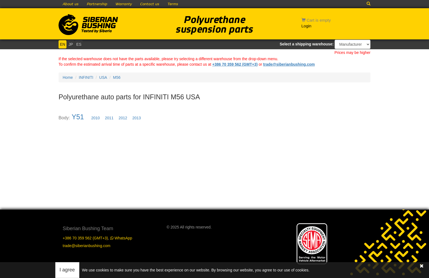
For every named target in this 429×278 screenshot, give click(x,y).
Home (68, 77)
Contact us (149, 4)
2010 (95, 118)
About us (71, 4)
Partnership (97, 4)
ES (79, 44)
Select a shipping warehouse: (307, 44)
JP (70, 44)
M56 (116, 77)
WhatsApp (121, 238)
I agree (67, 270)
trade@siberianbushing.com (289, 64)
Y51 (78, 117)
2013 (136, 118)
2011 (109, 118)
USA (103, 77)
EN (62, 44)
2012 (123, 118)
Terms (172, 4)
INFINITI (86, 77)
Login (307, 26)
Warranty (123, 4)
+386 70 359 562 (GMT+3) (235, 64)
